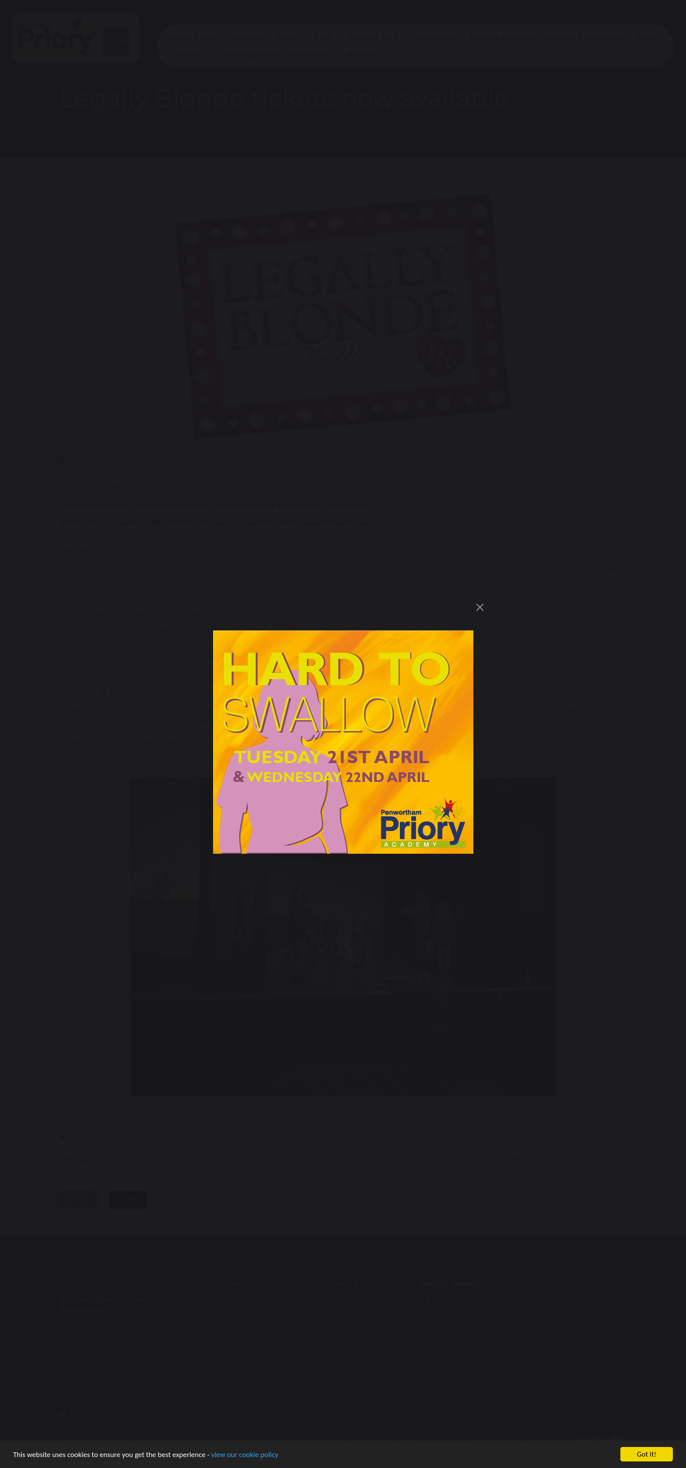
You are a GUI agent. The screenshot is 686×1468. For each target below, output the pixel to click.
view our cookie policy (244, 1455)
